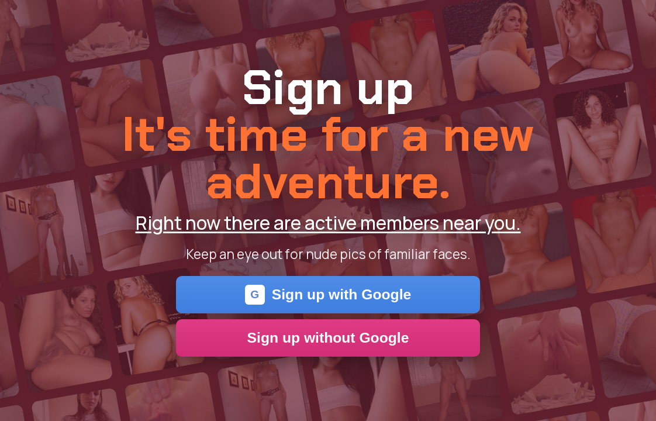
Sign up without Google (328, 338)
